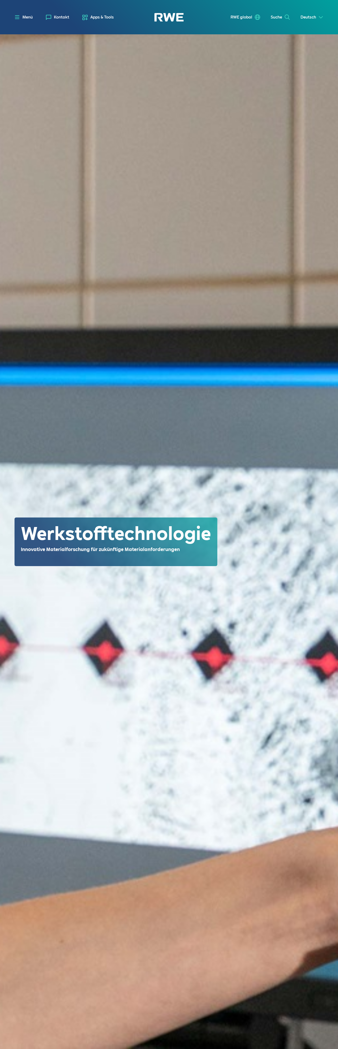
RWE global (241, 17)
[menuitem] (57, 17)
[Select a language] (312, 17)
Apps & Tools (102, 17)
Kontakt (61, 17)
